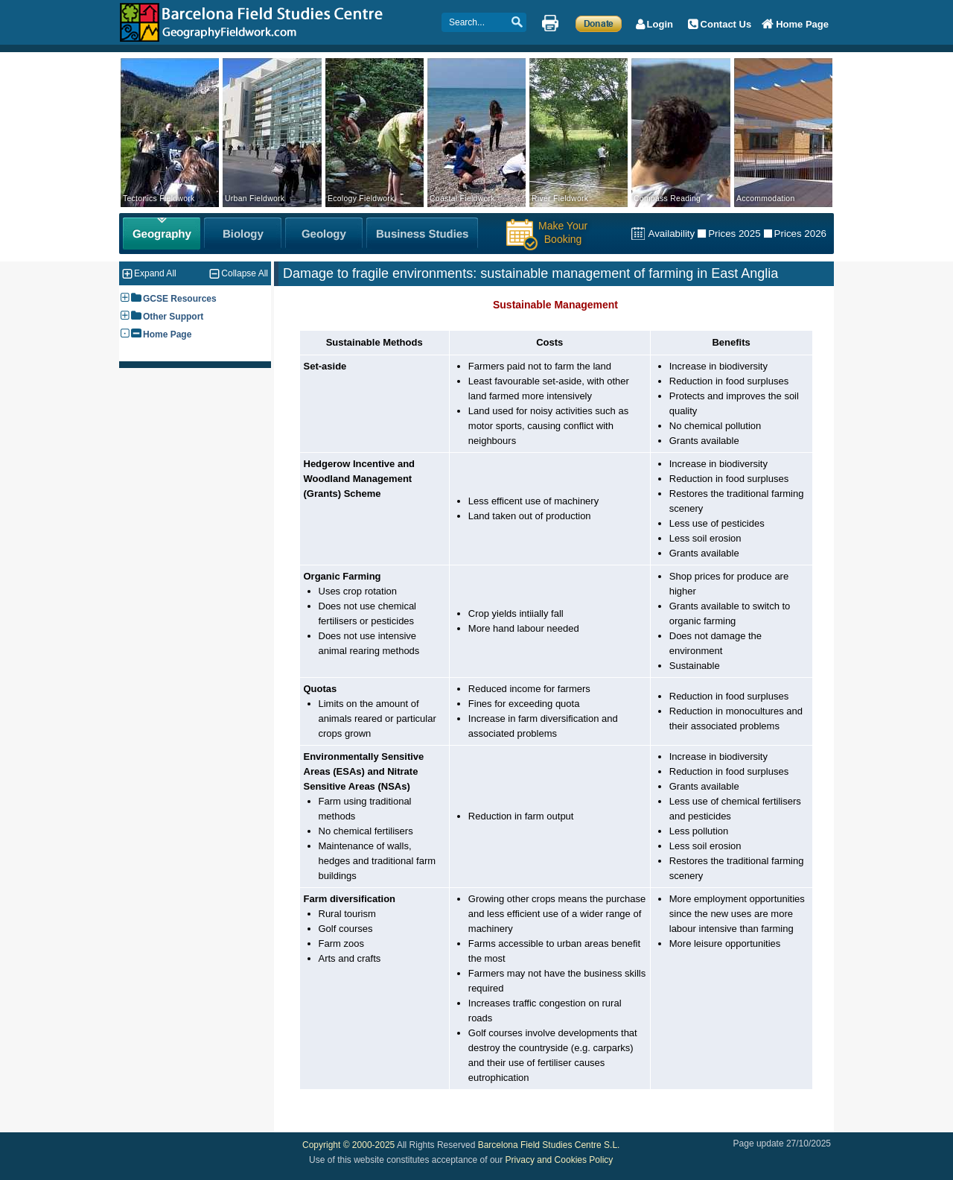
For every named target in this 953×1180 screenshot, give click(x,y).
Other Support (173, 316)
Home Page (167, 334)
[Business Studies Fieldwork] (422, 234)
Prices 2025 (734, 233)
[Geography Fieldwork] (161, 234)
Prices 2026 (800, 233)
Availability (671, 233)
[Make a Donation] (599, 23)
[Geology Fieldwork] (324, 234)
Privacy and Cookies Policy (559, 1160)
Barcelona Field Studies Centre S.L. (549, 1145)
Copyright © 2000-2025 (348, 1145)
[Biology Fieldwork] (242, 234)
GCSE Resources (180, 299)
